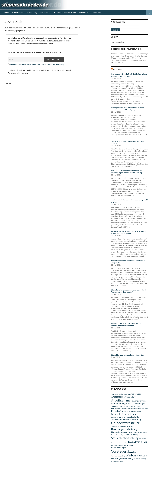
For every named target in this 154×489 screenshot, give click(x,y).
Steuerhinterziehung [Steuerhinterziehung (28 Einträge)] (125, 438)
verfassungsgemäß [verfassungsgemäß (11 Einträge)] (118, 445)
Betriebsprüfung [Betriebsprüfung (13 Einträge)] (118, 403)
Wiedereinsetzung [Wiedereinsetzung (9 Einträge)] (140, 459)
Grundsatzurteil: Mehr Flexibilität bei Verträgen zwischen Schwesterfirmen (129, 75)
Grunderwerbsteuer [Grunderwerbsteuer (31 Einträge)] (125, 423)
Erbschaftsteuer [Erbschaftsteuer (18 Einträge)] (120, 411)
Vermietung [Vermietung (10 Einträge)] (130, 445)
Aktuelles (118, 69)
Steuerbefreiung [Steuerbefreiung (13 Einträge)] (131, 434)
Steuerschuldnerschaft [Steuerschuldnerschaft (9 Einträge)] (118, 443)
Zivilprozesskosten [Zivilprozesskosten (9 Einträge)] (117, 461)
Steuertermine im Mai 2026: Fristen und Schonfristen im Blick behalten (126, 324)
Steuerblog (45, 12)
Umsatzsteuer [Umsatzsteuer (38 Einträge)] (137, 442)
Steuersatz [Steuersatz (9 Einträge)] (142, 438)
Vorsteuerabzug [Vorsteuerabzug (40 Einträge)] (123, 451)
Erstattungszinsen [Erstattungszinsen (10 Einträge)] (135, 411)
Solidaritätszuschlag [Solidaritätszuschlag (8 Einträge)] (117, 435)
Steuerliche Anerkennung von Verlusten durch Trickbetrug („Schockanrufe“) (128, 291)
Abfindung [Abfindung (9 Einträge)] (114, 394)
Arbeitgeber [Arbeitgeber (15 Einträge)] (135, 394)
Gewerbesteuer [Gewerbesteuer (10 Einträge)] (116, 420)
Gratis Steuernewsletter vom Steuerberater (70, 12)
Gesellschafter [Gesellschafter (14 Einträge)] (133, 417)
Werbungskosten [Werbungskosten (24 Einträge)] (136, 455)
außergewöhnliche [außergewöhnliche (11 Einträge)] (139, 401)
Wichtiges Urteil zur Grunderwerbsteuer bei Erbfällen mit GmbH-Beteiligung (127, 109)
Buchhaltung (32, 12)
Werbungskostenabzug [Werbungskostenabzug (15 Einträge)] (122, 458)
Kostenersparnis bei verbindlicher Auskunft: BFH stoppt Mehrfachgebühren (129, 232)
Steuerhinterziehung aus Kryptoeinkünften (127, 355)
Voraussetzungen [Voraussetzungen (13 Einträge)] (118, 447)
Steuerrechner (18, 12)
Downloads (97, 12)
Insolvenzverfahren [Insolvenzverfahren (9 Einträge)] (126, 426)
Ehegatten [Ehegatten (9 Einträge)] (137, 406)
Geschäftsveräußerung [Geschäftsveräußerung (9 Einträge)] (118, 417)
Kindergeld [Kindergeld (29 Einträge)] (118, 429)
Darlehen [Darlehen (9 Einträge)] (129, 404)
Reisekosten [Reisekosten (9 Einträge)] (132, 432)
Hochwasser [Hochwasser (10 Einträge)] (115, 426)
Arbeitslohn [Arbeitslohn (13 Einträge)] (131, 397)
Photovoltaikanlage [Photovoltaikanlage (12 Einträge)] (119, 432)
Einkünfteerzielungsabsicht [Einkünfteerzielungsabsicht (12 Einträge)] (122, 408)
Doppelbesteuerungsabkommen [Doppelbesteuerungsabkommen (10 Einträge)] (122, 406)
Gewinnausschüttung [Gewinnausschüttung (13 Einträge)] (131, 419)
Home (6, 12)
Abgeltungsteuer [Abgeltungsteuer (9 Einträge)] (123, 394)
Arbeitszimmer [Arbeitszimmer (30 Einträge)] (121, 400)
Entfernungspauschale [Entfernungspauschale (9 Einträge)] (140, 408)
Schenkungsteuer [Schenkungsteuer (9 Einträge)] (142, 432)
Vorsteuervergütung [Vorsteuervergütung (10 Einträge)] (118, 456)
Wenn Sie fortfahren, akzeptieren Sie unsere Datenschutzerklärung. (37, 64)
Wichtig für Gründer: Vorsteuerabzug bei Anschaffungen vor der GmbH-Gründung (126, 171)
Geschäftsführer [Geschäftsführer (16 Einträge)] (130, 414)
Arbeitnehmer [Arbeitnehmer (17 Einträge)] (118, 396)
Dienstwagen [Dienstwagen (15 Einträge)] (138, 403)
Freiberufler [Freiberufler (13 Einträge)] (116, 414)
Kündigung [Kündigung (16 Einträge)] (132, 429)
